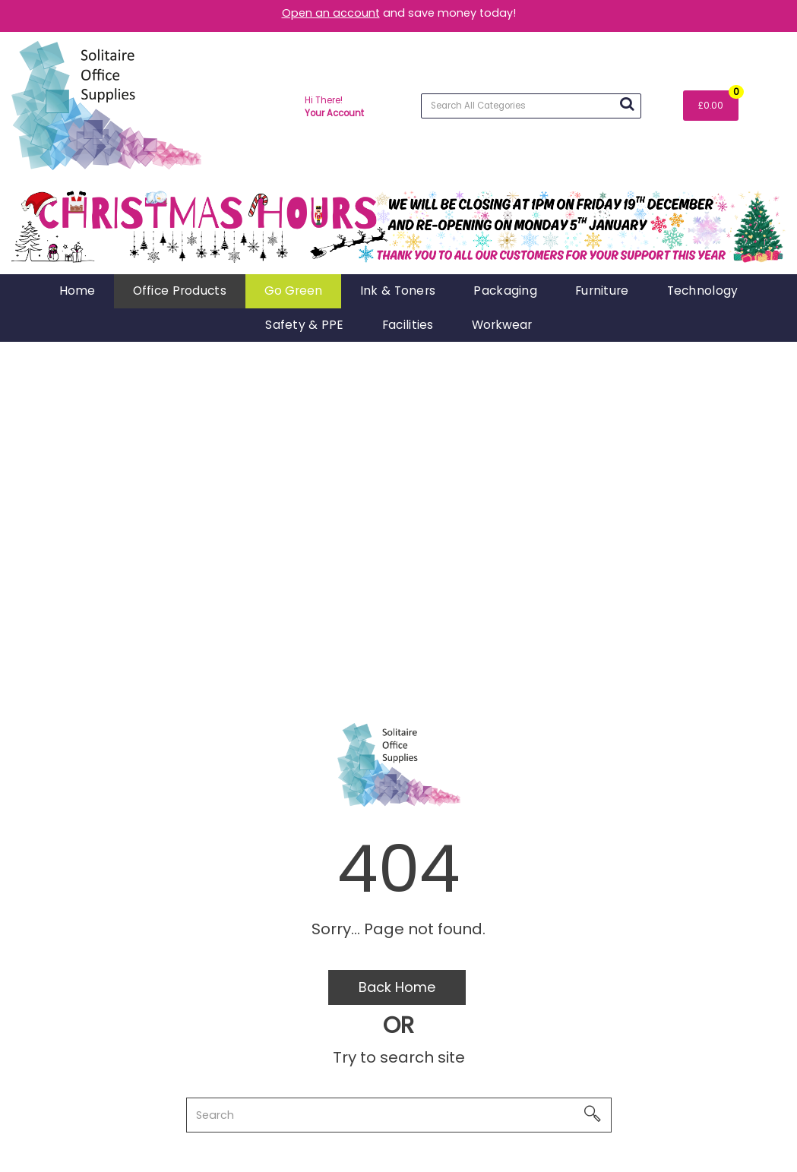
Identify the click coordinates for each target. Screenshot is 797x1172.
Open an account (331, 13)
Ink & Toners (397, 291)
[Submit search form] (626, 104)
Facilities (408, 325)
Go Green (293, 291)
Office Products (179, 291)
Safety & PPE (304, 325)
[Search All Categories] (531, 105)
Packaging (505, 291)
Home (77, 291)
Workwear (502, 325)
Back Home (397, 987)
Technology (702, 291)
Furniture (602, 291)
